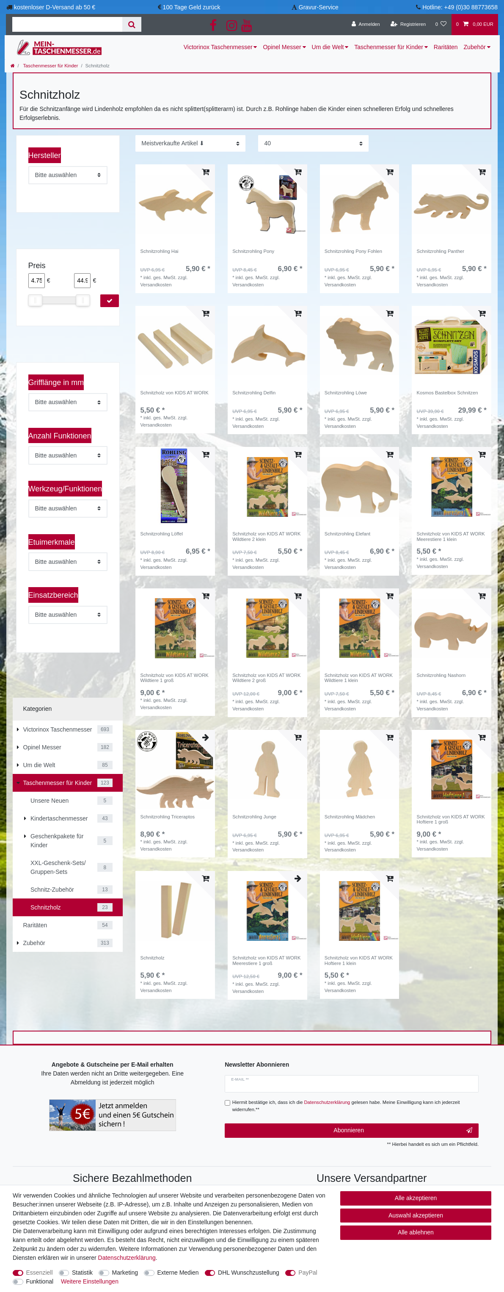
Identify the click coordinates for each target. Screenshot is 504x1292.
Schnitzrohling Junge (254, 816)
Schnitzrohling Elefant (347, 533)
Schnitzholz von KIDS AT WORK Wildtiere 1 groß (174, 678)
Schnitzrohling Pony (253, 251)
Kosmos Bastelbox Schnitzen (447, 392)
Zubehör (475, 47)
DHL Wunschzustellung (248, 1272)
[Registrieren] (408, 24)
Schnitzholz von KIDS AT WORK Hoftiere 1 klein (359, 960)
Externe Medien (178, 1272)
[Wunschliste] (440, 24)
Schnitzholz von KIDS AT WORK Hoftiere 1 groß (451, 819)
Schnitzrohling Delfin (253, 392)
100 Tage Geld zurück (191, 7)
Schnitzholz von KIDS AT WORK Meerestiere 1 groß (266, 960)
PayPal (307, 1272)
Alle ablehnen (416, 1232)
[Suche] (131, 24)
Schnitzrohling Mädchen (350, 816)
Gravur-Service (319, 7)
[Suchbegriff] (67, 24)
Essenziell (39, 1272)
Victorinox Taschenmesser (218, 47)
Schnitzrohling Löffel (161, 533)
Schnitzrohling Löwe (346, 392)
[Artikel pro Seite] (313, 143)
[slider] (35, 300)
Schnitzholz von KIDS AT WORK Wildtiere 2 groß (266, 678)
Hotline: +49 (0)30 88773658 (460, 7)
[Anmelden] (366, 24)
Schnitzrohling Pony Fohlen (353, 251)
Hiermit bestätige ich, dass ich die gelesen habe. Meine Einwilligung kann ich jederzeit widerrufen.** (346, 1106)
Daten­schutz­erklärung (127, 1257)
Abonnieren (402, 1130)
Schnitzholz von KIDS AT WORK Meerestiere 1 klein (451, 536)
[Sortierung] (190, 143)
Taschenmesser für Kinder (388, 47)
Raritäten (446, 47)
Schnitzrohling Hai (159, 251)
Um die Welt (328, 47)
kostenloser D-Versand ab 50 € (54, 7)
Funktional (40, 1281)
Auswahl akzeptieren (415, 1215)
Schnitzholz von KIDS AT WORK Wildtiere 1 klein (359, 678)
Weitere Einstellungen (89, 1281)
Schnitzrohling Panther (441, 251)
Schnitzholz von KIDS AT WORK (174, 392)
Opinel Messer (282, 47)
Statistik (82, 1272)
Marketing (125, 1272)
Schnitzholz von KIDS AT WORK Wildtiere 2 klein (266, 536)
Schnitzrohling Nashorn (441, 675)
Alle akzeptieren (416, 1198)
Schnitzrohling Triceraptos (167, 816)
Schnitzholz (152, 957)
